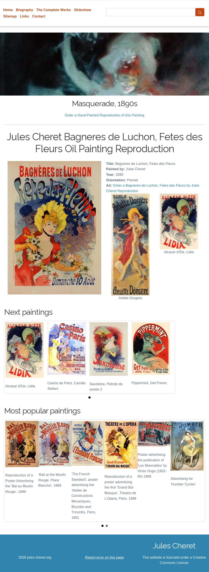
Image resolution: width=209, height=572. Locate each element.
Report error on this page (104, 557)
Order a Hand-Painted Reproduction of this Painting (104, 115)
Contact (38, 16)
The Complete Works (53, 10)
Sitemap (10, 16)
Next (198, 470)
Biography (24, 10)
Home (8, 10)
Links (24, 16)
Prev (10, 470)
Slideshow (82, 10)
